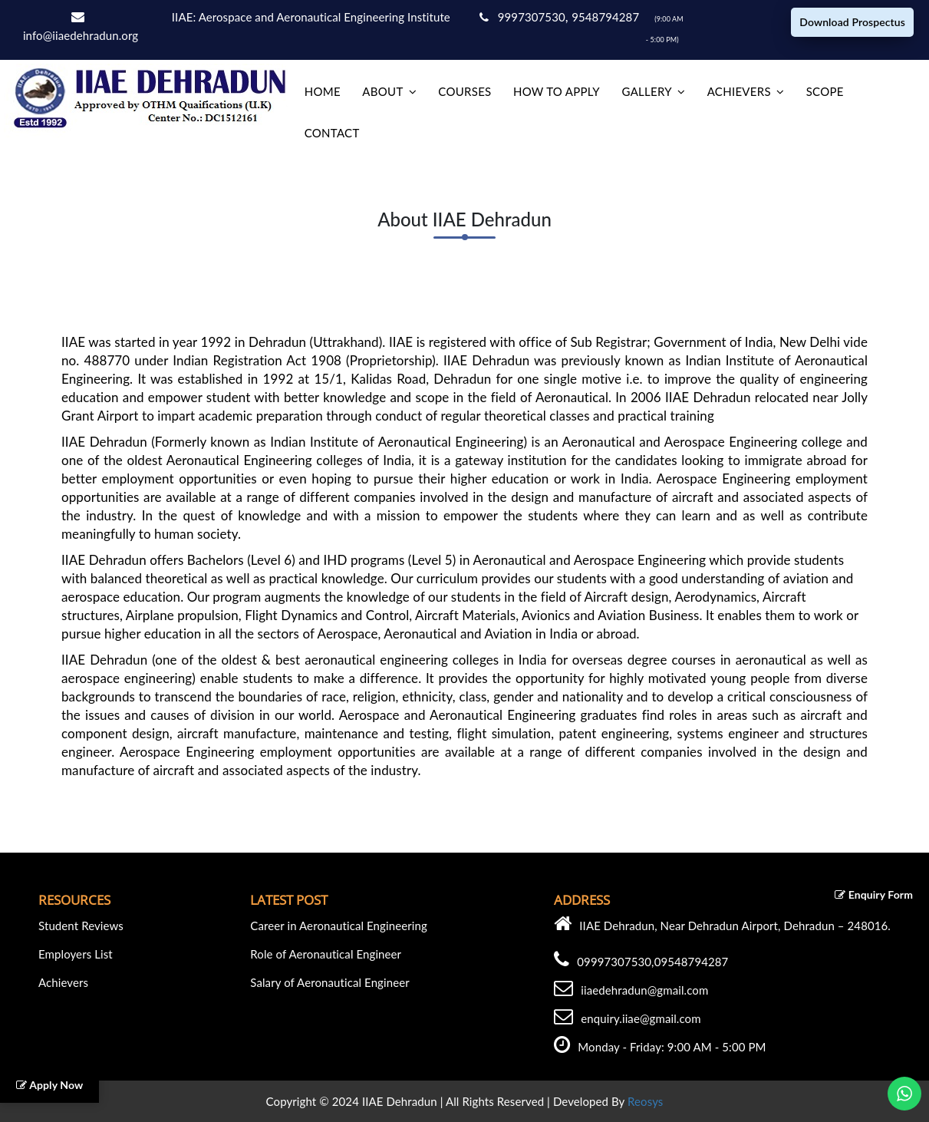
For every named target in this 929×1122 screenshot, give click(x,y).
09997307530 (614, 962)
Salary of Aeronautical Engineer (330, 982)
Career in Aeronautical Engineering (338, 925)
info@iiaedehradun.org (80, 35)
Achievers (739, 91)
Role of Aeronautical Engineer (325, 954)
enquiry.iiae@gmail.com (640, 1018)
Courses (464, 91)
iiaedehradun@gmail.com (644, 990)
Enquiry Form (874, 894)
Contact (332, 133)
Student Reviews (81, 925)
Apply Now (49, 1084)
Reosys (645, 1101)
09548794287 (691, 962)
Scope (825, 91)
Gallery (646, 91)
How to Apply (556, 91)
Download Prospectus (852, 21)
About (382, 91)
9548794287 (607, 17)
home (323, 91)
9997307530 (522, 17)
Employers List (75, 954)
